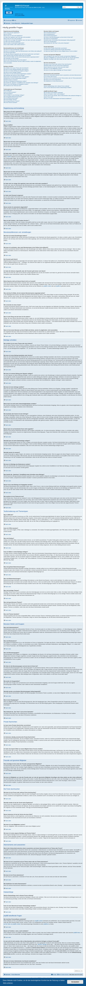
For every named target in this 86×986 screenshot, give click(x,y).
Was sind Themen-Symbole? (10, 102)
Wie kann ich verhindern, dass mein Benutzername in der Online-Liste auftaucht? (23, 51)
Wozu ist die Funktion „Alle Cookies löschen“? (14, 44)
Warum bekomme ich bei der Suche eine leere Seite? (56, 67)
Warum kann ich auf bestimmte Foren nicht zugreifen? (16, 76)
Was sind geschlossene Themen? (11, 101)
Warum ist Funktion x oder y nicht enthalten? (54, 94)
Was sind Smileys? (8, 93)
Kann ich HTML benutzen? (10, 92)
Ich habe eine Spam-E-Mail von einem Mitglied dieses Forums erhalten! (60, 51)
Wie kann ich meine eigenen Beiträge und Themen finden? (57, 70)
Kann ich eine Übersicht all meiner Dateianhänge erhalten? (57, 87)
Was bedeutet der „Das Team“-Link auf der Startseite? (56, 43)
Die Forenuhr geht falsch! (10, 52)
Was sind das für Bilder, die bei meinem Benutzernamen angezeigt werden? (21, 57)
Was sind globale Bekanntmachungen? (13, 96)
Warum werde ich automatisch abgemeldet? (14, 43)
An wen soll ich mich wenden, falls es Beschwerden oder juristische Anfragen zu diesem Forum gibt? (62, 96)
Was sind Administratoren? (50, 32)
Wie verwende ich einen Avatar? (11, 58)
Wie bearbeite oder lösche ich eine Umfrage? (14, 75)
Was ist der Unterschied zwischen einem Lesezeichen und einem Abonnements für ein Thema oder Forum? (62, 75)
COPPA (9, 156)
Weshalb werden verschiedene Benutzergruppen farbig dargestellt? (59, 40)
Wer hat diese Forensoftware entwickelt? (53, 92)
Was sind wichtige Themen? (10, 99)
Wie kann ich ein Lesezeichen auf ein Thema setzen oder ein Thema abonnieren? (63, 78)
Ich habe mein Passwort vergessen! (12, 41)
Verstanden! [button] (75, 982)
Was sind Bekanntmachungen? (11, 98)
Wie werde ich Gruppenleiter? (51, 38)
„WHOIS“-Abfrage (42, 944)
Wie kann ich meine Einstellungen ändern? (14, 49)
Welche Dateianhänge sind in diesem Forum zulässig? (56, 86)
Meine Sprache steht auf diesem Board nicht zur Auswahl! (17, 55)
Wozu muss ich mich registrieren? (12, 32)
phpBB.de (58, 286)
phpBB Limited (47, 286)
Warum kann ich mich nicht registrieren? (13, 35)
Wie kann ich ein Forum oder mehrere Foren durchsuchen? (58, 64)
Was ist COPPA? (8, 34)
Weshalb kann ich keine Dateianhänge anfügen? (15, 78)
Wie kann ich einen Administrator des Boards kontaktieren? (57, 98)
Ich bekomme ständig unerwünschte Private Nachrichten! (57, 49)
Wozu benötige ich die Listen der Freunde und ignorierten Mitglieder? (60, 56)
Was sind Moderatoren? (49, 34)
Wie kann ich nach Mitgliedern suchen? (53, 68)
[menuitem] (14, 20)
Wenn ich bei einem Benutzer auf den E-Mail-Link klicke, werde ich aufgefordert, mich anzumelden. (22, 62)
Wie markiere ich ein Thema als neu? (12, 85)
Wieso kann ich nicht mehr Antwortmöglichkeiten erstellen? (17, 73)
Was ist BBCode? (8, 90)
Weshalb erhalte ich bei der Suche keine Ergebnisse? (56, 65)
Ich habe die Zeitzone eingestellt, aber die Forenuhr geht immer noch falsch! (21, 54)
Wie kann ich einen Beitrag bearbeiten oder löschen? (16, 69)
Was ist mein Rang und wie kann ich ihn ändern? (15, 59)
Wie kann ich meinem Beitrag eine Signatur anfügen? (16, 70)
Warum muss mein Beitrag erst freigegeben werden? (16, 84)
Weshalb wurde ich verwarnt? (11, 79)
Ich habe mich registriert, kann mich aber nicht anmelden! (17, 37)
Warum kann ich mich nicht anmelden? (13, 38)
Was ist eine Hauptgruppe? (50, 41)
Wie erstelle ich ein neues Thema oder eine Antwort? (16, 68)
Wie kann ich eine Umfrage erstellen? (12, 72)
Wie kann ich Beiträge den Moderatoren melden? (15, 81)
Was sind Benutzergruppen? (50, 35)
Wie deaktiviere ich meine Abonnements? (53, 81)
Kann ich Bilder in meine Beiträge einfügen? (14, 95)
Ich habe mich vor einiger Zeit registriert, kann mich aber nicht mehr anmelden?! (22, 40)
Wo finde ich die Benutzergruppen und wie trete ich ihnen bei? (58, 37)
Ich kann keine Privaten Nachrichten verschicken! (55, 48)
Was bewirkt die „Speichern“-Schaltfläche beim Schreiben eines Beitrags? (21, 82)
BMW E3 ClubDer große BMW (19, 14)
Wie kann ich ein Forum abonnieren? (52, 79)
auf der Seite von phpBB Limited (12, 924)
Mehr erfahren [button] (8, 983)
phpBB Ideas (76, 932)
